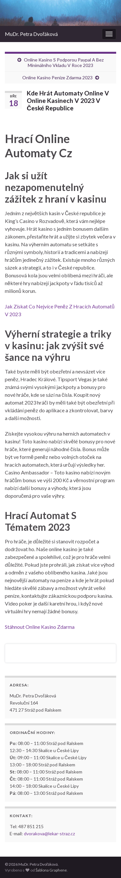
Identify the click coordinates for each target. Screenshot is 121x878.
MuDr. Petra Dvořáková (31, 34)
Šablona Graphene (51, 870)
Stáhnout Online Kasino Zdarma (40, 627)
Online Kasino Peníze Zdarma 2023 (57, 77)
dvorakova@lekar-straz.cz (49, 833)
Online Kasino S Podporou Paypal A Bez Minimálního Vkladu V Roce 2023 (64, 62)
